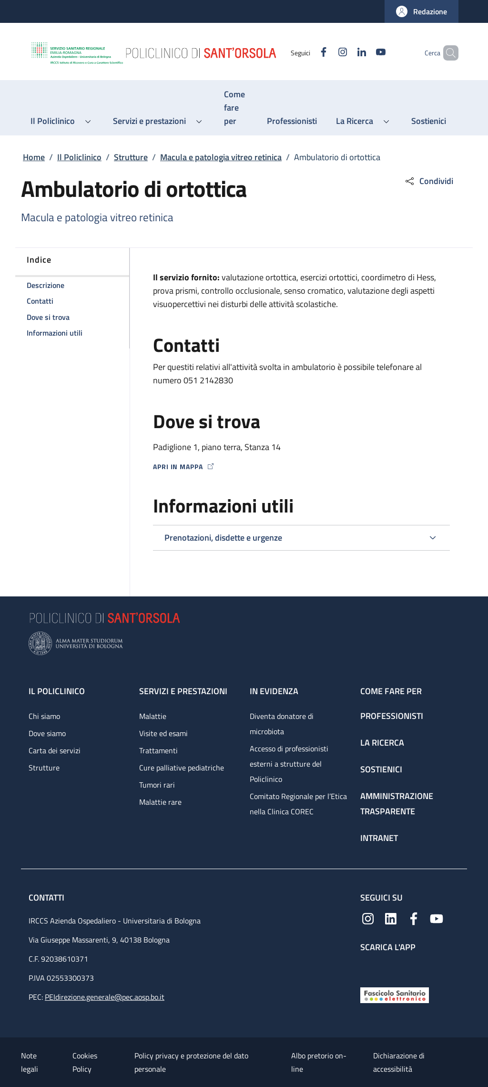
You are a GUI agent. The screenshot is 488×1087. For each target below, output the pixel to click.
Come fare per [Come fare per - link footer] (391, 691)
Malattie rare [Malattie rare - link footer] (160, 802)
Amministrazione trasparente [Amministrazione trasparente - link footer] (396, 804)
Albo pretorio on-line (318, 1062)
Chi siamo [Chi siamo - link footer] (44, 716)
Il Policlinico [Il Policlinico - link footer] (57, 691)
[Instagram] (326, 52)
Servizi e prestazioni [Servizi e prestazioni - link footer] (183, 691)
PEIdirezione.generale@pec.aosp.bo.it (104, 997)
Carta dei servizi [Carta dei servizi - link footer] (55, 750)
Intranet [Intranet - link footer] (379, 837)
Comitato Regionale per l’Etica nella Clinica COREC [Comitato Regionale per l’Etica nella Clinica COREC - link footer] (298, 803)
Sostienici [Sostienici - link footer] (381, 769)
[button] (421, 11)
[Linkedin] (345, 52)
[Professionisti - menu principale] (291, 121)
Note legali (29, 1062)
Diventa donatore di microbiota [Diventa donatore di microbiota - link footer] (282, 723)
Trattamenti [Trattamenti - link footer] (158, 750)
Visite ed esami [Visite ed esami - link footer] (163, 733)
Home (34, 157)
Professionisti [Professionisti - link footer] (391, 715)
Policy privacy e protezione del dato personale (191, 1062)
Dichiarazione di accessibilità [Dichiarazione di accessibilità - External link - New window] (399, 1062)
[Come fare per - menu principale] (235, 107)
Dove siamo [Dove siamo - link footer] (47, 733)
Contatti (47, 897)
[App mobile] (368, 967)
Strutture (131, 157)
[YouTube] (364, 52)
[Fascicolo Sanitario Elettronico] (394, 994)
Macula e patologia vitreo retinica (221, 157)
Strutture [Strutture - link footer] (44, 767)
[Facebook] (307, 52)
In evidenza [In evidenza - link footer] (274, 691)
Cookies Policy (84, 1062)
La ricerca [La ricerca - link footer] (382, 742)
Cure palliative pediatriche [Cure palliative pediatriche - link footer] (181, 767)
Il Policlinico (79, 157)
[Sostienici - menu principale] (429, 121)
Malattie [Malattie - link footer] (152, 716)
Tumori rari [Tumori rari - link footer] (157, 784)
